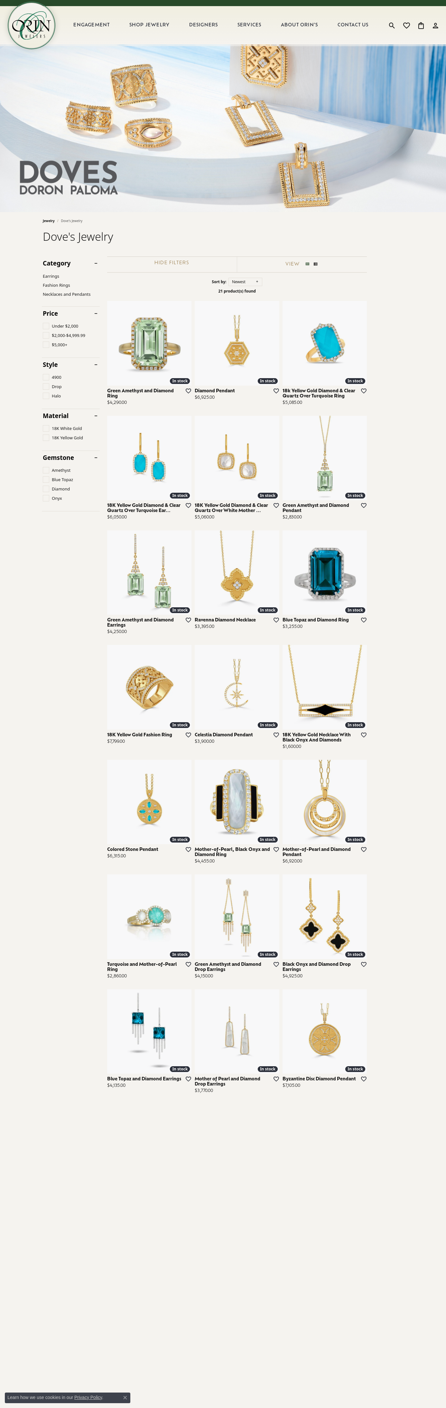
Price (50, 314)
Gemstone (58, 458)
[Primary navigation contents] (221, 25)
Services (249, 25)
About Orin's (299, 25)
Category (56, 263)
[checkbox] (60, 326)
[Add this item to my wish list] (198, 402)
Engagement (91, 25)
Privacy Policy (88, 1397)
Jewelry (49, 221)
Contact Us (353, 25)
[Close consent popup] (125, 1398)
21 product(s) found (255, 291)
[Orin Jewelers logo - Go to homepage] (31, 25)
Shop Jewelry (149, 25)
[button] (392, 25)
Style (50, 365)
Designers (203, 25)
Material (56, 416)
